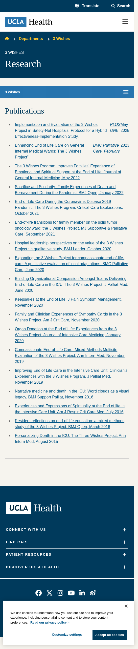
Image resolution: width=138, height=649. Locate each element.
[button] (87, 5)
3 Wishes (61, 39)
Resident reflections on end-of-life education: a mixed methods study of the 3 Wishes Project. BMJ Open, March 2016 (69, 424)
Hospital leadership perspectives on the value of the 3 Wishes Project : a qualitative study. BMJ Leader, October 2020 (69, 246)
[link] (39, 593)
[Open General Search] (120, 5)
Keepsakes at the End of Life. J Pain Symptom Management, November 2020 (68, 302)
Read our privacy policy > (49, 622)
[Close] (126, 606)
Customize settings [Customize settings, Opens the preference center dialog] (67, 634)
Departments (31, 39)
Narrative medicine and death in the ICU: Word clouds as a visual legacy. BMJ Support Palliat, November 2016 (72, 394)
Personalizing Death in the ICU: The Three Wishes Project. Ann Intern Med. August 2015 (70, 438)
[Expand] (124, 530)
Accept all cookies (109, 635)
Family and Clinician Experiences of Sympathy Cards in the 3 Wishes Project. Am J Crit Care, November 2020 (68, 317)
